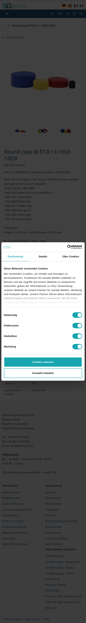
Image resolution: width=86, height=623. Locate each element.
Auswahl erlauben (43, 373)
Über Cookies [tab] (70, 256)
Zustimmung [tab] (15, 256)
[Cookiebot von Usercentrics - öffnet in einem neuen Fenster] (67, 247)
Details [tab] (43, 256)
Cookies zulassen (43, 362)
